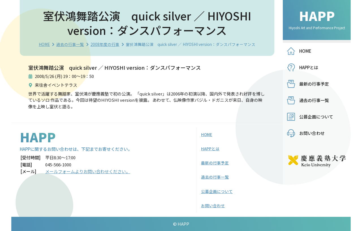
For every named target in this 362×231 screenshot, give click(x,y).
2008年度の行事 (104, 44)
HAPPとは (308, 67)
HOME (44, 44)
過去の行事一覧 (70, 44)
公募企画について (316, 117)
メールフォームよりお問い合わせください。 (87, 171)
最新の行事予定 (314, 84)
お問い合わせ (312, 133)
